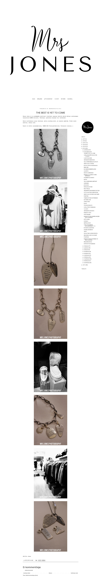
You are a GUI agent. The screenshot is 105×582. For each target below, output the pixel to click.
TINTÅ (85, 231)
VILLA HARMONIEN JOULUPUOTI (91, 161)
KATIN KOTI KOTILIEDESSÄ (89, 243)
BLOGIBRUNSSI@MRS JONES (90, 169)
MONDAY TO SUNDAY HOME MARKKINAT (90, 175)
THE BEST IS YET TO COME (89, 153)
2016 (84, 141)
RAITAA (85, 179)
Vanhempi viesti (74, 573)
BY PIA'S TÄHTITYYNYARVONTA (91, 165)
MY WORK (63, 99)
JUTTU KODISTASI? (48, 99)
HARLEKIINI (86, 183)
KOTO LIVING (87, 219)
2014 (84, 144)
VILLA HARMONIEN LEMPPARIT (90, 181)
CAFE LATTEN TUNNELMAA (90, 207)
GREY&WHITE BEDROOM (89, 160)
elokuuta (86, 249)
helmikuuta (86, 260)
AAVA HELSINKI (87, 214)
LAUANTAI (86, 171)
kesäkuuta (86, 253)
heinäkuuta (86, 251)
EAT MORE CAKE (87, 199)
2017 (84, 139)
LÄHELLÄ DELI (87, 201)
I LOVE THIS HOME (88, 158)
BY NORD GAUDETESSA (89, 227)
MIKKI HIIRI (86, 167)
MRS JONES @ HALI (88, 242)
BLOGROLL (70, 99)
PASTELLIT (86, 221)
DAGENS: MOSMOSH (88, 229)
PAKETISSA (86, 196)
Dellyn (69, 116)
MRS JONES (39, 99)
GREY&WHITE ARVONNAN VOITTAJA (92, 190)
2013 (84, 146)
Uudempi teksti (26, 573)
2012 (84, 148)
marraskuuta (87, 151)
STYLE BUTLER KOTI (88, 205)
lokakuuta (86, 246)
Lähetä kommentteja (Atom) (31, 575)
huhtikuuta (86, 257)
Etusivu (50, 573)
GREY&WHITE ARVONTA (89, 210)
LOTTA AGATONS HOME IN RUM (91, 192)
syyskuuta (86, 248)
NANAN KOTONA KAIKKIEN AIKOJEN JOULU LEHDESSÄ (91, 217)
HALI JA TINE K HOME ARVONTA (91, 233)
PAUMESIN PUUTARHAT (89, 177)
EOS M (85, 203)
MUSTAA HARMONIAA (88, 172)
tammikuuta (87, 262)
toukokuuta (86, 255)
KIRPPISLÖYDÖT (87, 223)
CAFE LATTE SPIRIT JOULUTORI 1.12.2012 (90, 155)
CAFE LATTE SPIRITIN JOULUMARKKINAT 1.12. (89, 225)
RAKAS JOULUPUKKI (88, 187)
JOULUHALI (86, 185)
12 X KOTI (57, 99)
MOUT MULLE (87, 188)
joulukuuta (86, 149)
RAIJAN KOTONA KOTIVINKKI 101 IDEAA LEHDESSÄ (91, 239)
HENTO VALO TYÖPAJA (89, 163)
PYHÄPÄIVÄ (86, 237)
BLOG (33, 99)
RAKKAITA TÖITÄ (87, 212)
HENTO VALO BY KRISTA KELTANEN (91, 194)
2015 (84, 142)
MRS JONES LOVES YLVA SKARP (90, 235)
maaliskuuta (87, 259)
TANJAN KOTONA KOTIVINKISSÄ (91, 198)
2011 (84, 265)
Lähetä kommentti (29, 570)
